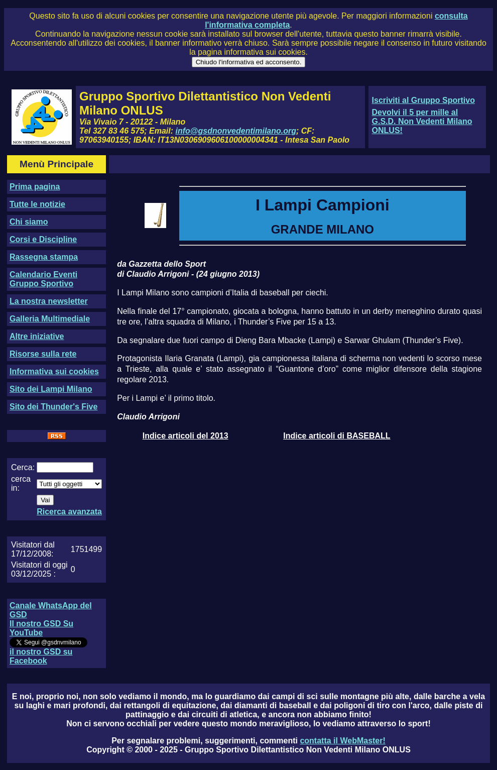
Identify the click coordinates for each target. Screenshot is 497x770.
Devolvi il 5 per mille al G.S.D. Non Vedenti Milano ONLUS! (422, 121)
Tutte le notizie (37, 204)
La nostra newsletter (49, 301)
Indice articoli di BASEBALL (336, 435)
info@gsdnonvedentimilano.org (236, 131)
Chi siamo (29, 221)
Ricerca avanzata (69, 511)
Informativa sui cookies (54, 371)
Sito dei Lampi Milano (51, 389)
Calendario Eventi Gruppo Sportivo (43, 279)
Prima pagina (35, 186)
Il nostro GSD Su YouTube (41, 628)
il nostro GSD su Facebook (41, 656)
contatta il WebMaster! (342, 740)
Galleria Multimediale (50, 318)
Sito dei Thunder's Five (53, 406)
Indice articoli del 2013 (185, 435)
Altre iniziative (37, 336)
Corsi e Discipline (43, 239)
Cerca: (23, 467)
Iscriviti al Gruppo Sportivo (423, 100)
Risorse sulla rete (43, 354)
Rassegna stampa (44, 257)
